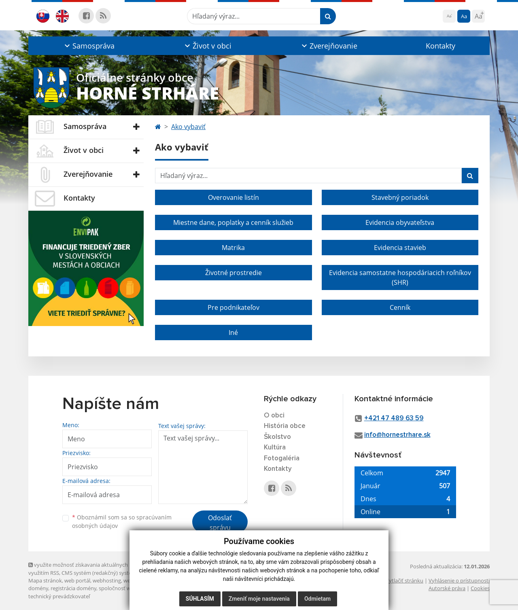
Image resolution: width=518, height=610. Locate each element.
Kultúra (275, 447)
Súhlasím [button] (200, 598)
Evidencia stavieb (400, 247)
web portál (77, 580)
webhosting (107, 580)
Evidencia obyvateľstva (399, 222)
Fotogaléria (281, 458)
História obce (285, 426)
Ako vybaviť (188, 126)
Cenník (400, 307)
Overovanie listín (233, 197)
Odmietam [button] (317, 598)
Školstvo (277, 437)
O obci (274, 415)
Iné (233, 332)
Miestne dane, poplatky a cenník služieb (233, 222)
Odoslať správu (220, 522)
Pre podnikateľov (233, 307)
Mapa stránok (45, 580)
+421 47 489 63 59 (394, 418)
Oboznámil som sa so (122, 521)
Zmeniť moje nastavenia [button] (259, 598)
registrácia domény (73, 588)
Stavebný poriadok (400, 197)
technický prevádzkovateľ (59, 596)
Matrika (233, 247)
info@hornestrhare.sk (397, 435)
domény (38, 588)
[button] (88, 45)
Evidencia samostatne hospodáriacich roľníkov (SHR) (400, 277)
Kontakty (440, 46)
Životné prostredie (233, 272)
